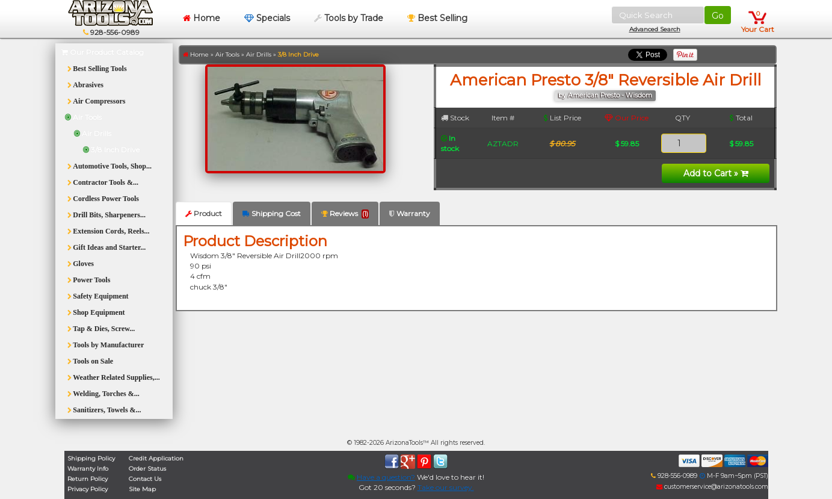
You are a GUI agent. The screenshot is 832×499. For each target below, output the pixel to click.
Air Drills (258, 54)
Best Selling (437, 18)
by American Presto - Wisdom (605, 95)
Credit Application (156, 458)
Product (203, 213)
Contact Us (145, 479)
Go (718, 15)
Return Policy (87, 479)
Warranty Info (87, 469)
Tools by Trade (348, 18)
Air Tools (227, 54)
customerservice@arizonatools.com (712, 487)
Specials (267, 18)
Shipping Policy (91, 458)
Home (201, 18)
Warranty (409, 213)
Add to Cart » (715, 173)
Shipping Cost (271, 213)
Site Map (142, 489)
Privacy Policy (87, 489)
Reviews (345, 214)
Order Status (147, 469)
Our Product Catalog (102, 52)
